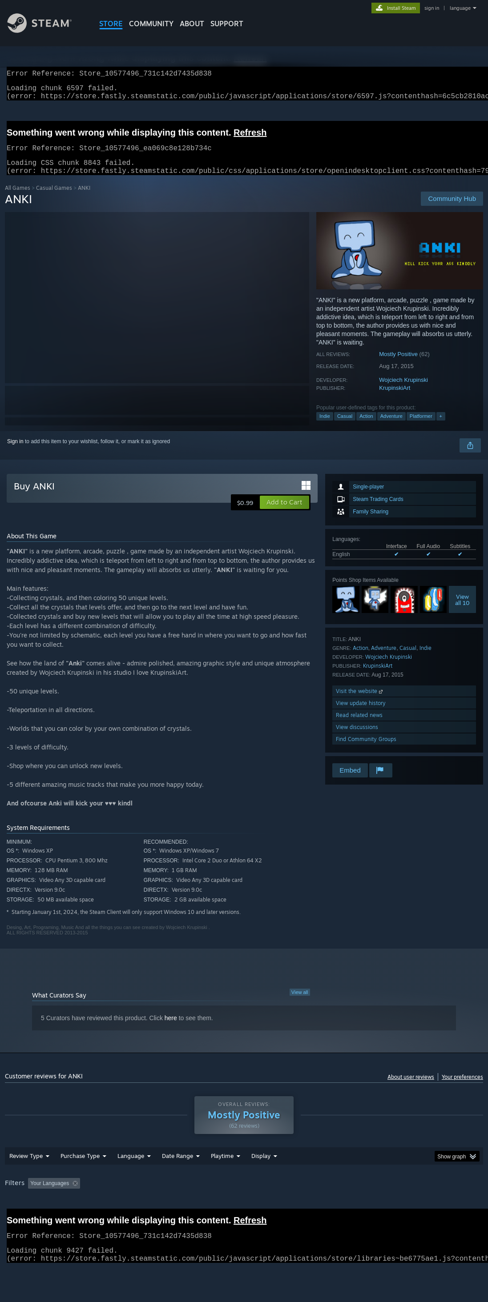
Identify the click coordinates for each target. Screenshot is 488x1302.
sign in (431, 8)
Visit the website (360, 701)
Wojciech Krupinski (403, 390)
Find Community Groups (366, 749)
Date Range (177, 1178)
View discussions (357, 737)
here (171, 1028)
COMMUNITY (151, 23)
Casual (344, 426)
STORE (111, 23)
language (460, 8)
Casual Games (54, 198)
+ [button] (441, 426)
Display (260, 1178)
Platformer (421, 426)
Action (366, 426)
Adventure (391, 426)
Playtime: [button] (208, 1206)
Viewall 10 (462, 610)
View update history (361, 713)
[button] (284, 513)
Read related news (359, 725)
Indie (324, 426)
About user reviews (410, 1087)
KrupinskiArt (394, 398)
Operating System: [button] (347, 1206)
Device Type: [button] (22, 1218)
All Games (17, 198)
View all (299, 1003)
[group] (244, 1212)
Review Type (26, 1178)
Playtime (222, 1178)
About (192, 23)
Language (130, 1178)
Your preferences (462, 1087)
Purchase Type (80, 1178)
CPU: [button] (392, 1206)
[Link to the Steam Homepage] (46, 30)
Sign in (15, 452)
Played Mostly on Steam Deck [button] (272, 1206)
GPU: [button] (422, 1206)
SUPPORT (226, 23)
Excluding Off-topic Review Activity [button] (140, 1206)
